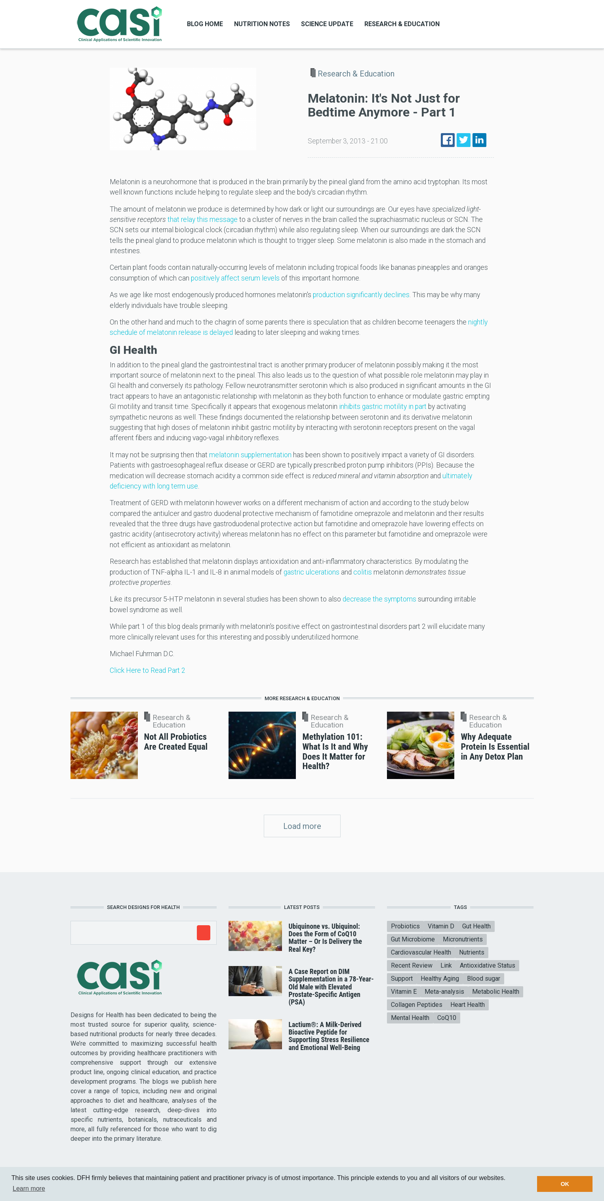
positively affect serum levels (235, 278)
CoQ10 (446, 1018)
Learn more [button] (29, 1188)
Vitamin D (441, 926)
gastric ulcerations (311, 572)
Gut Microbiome (413, 939)
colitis (362, 572)
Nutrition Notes (262, 24)
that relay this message (203, 219)
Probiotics (405, 926)
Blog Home (205, 24)
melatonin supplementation (250, 455)
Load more (302, 826)
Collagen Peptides (416, 1004)
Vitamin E (404, 991)
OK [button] (564, 1184)
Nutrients (471, 952)
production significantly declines (361, 295)
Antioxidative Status (487, 965)
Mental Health (410, 1018)
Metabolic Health (495, 991)
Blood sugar (483, 978)
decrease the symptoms (379, 599)
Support (402, 978)
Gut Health (476, 926)
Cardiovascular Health (421, 952)
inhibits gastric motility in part (383, 407)
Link (446, 965)
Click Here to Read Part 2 (147, 670)
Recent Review (412, 965)
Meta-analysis (444, 991)
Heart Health (467, 1004)
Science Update (327, 24)
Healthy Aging (440, 978)
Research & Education (402, 24)
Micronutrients (463, 939)
